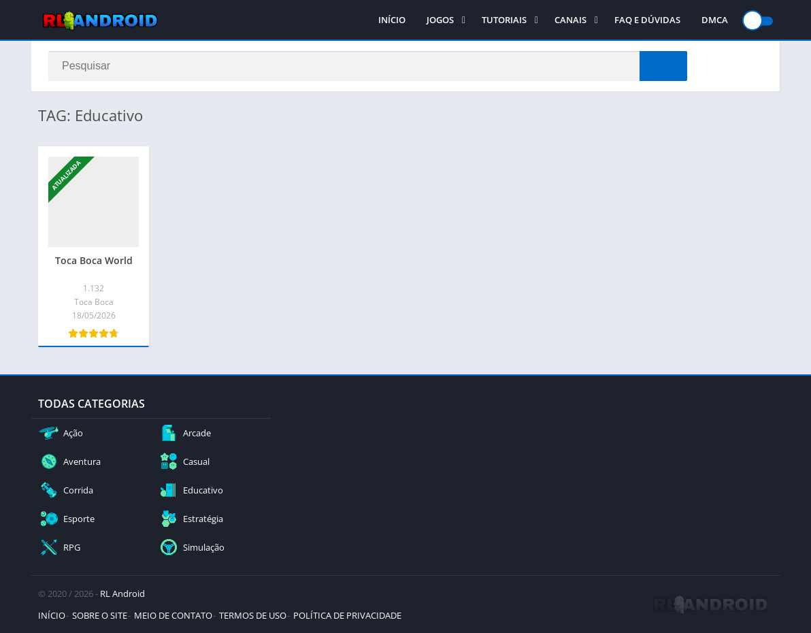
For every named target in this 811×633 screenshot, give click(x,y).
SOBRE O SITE (99, 615)
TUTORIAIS (504, 20)
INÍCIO (391, 20)
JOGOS (440, 20)
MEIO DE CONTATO (173, 615)
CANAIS (570, 20)
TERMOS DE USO (252, 615)
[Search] (367, 66)
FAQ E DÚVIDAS (647, 20)
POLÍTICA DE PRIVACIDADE (347, 615)
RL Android (122, 593)
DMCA (714, 20)
